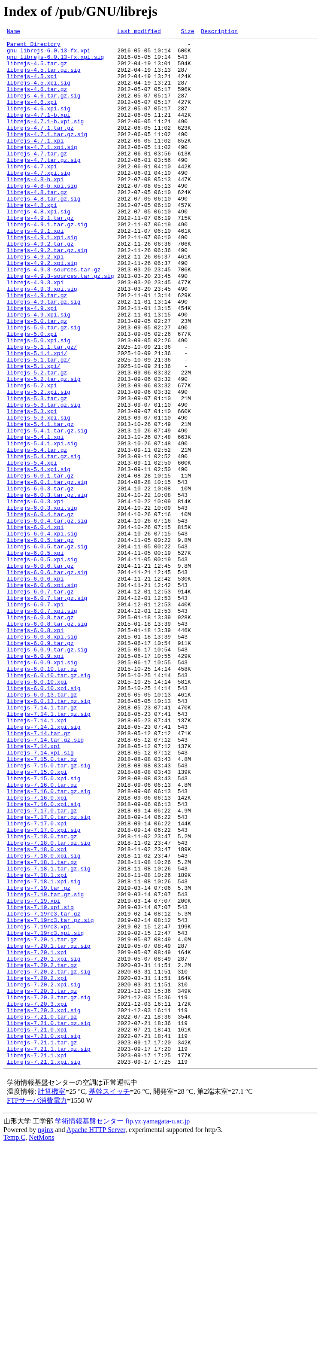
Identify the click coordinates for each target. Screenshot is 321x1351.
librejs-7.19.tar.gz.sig (45, 1067)
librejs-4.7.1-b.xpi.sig (45, 139)
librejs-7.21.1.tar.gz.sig (49, 1252)
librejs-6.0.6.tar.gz (40, 672)
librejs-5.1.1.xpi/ (37, 417)
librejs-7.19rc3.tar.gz (44, 1090)
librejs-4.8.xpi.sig (38, 247)
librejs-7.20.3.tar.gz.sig (49, 1190)
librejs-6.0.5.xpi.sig (42, 665)
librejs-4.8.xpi (32, 239)
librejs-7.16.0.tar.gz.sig (49, 943)
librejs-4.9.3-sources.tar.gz (53, 317)
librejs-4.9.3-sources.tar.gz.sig (60, 325)
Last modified (138, 32)
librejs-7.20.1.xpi (37, 1136)
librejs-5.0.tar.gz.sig (44, 386)
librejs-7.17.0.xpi (37, 982)
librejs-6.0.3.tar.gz (40, 580)
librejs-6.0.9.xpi (35, 781)
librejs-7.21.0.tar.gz (42, 1213)
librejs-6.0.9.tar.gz (40, 765)
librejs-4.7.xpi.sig (38, 201)
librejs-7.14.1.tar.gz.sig (49, 850)
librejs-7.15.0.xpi (37, 920)
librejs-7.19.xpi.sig (40, 1082)
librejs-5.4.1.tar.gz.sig (47, 510)
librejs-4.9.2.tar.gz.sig (47, 294)
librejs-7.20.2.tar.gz (42, 1152)
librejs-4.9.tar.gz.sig (44, 355)
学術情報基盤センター (89, 1327)
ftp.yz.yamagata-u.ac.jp (157, 1327)
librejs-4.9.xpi (32, 363)
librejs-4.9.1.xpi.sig (42, 278)
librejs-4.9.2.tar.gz (40, 286)
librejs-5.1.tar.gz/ (38, 425)
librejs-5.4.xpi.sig (38, 556)
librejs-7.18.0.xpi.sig (44, 1020)
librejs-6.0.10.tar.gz (42, 796)
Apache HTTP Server (96, 1335)
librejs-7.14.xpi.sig (40, 897)
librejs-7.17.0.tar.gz (42, 966)
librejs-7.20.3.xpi (37, 1198)
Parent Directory (34, 46)
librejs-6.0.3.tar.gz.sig (47, 587)
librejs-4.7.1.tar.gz (40, 147)
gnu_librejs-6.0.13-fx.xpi (49, 54)
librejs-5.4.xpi (32, 549)
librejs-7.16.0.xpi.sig (44, 958)
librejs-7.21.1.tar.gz (42, 1244)
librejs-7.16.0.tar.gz (42, 935)
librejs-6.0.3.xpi (35, 595)
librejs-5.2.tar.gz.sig (44, 448)
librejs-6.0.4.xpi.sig (42, 634)
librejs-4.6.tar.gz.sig (44, 108)
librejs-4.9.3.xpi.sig (42, 340)
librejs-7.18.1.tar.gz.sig (49, 1036)
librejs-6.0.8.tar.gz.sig (47, 742)
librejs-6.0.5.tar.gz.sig (47, 649)
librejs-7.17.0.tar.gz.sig (49, 974)
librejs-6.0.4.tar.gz (40, 611)
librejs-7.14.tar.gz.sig (45, 881)
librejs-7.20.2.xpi (37, 1167)
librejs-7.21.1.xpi (37, 1260)
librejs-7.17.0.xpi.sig (44, 989)
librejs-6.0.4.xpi (35, 626)
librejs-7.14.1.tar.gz (42, 842)
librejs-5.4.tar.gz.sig (44, 541)
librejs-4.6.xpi (32, 116)
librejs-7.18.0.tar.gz (42, 997)
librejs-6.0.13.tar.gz (42, 827)
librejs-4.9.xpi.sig (38, 371)
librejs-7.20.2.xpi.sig (44, 1175)
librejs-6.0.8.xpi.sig (42, 757)
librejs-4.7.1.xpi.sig (42, 170)
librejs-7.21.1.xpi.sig (44, 1268)
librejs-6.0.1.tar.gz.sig (47, 572)
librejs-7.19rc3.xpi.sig (45, 1113)
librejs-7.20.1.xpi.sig (44, 1144)
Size (187, 32)
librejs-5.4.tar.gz (37, 533)
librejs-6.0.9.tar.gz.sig (47, 773)
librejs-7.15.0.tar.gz (42, 904)
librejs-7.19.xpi (34, 1074)
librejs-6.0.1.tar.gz (40, 564)
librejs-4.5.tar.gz (37, 69)
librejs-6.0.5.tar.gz (40, 641)
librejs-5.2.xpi (32, 456)
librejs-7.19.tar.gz (38, 1059)
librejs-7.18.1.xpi (37, 1043)
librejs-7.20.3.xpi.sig (44, 1206)
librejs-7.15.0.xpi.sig (44, 927)
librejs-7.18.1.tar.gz (42, 1028)
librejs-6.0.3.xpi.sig (42, 603)
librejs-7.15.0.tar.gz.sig (49, 912)
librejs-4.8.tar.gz (37, 224)
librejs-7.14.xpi (34, 889)
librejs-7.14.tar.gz (38, 873)
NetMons (42, 1343)
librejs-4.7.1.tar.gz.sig (47, 154)
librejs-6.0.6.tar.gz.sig (47, 680)
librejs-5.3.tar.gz (37, 471)
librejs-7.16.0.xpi (37, 951)
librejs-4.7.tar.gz (37, 178)
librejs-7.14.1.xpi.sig (44, 866)
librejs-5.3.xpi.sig (38, 495)
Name (13, 32)
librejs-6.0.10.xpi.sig (44, 819)
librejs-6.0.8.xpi (35, 750)
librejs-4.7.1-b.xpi (38, 131)
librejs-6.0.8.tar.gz (40, 734)
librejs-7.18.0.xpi (37, 1012)
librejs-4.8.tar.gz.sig (44, 232)
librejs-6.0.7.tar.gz (40, 703)
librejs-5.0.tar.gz (37, 379)
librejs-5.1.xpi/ (34, 433)
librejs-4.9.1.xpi (35, 270)
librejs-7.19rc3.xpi (38, 1105)
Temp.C (14, 1343)
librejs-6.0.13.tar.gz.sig (49, 835)
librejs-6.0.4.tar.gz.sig (47, 618)
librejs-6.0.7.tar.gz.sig (47, 711)
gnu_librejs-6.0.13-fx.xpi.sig (55, 62)
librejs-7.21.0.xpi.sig (44, 1237)
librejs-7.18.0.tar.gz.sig (49, 1005)
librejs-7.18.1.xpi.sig (44, 1051)
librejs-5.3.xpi (32, 487)
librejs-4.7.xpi (32, 193)
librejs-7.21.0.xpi (37, 1229)
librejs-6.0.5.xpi (35, 657)
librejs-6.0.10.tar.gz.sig (49, 804)
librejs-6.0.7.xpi (35, 719)
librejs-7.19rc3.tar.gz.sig (50, 1097)
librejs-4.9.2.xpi (35, 301)
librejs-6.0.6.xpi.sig (42, 696)
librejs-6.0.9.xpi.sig (42, 788)
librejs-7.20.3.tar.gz (42, 1183)
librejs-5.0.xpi (32, 394)
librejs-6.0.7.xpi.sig (42, 726)
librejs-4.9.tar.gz (37, 348)
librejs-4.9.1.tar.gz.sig (47, 263)
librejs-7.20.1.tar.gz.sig (49, 1128)
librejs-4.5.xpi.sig (38, 93)
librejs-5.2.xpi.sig (38, 464)
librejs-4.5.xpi (32, 85)
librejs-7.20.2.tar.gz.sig (49, 1159)
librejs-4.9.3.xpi (35, 332)
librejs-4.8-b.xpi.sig (42, 216)
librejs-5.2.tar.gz (37, 440)
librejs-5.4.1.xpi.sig (42, 525)
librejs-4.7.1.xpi (35, 162)
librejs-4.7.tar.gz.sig (44, 185)
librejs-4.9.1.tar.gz (40, 255)
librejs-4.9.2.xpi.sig (42, 309)
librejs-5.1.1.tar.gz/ (42, 410)
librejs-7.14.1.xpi (37, 858)
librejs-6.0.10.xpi (37, 811)
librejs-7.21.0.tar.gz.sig (49, 1221)
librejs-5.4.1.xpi (35, 518)
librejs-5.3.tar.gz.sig (44, 479)
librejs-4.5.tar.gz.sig (44, 77)
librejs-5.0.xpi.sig (38, 402)
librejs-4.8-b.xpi (35, 209)
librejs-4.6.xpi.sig (38, 124)
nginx (45, 1335)
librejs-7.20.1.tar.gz (42, 1121)
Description (219, 32)
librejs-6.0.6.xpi (35, 688)
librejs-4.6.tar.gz (37, 100)
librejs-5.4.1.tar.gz (40, 502)
